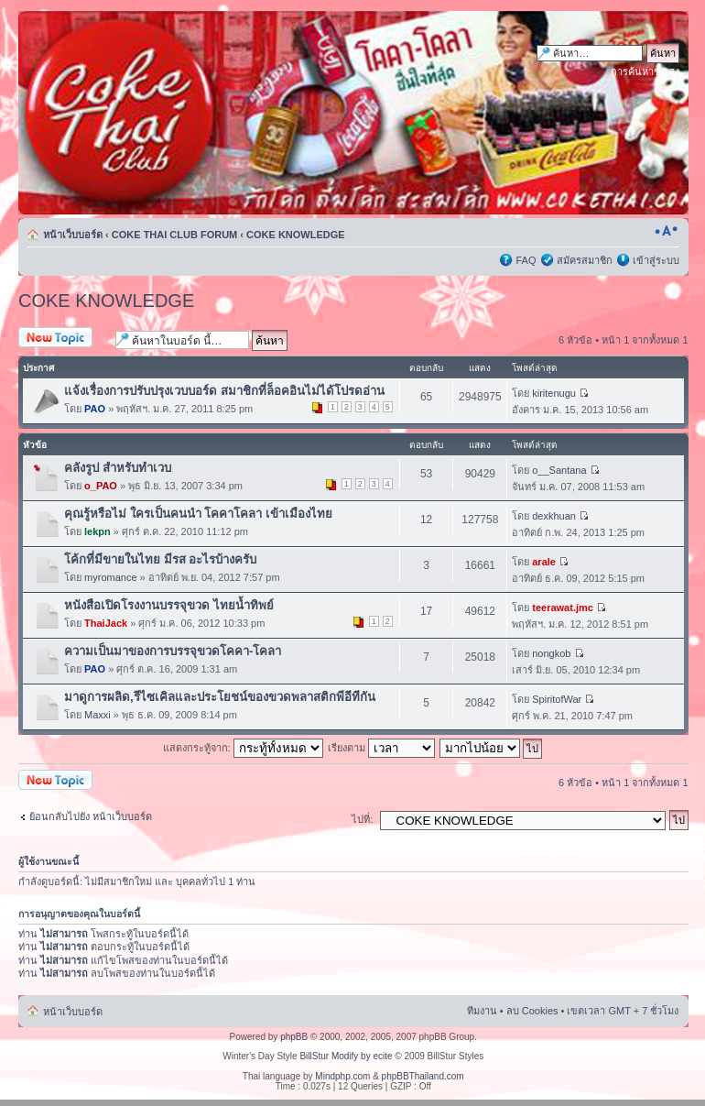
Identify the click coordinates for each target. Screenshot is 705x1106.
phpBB (294, 1037)
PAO (94, 408)
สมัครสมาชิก (585, 260)
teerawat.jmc (562, 607)
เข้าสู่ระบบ (656, 260)
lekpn (97, 531)
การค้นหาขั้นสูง (645, 71)
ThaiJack (105, 623)
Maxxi (97, 714)
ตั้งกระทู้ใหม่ (62, 338)
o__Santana (559, 470)
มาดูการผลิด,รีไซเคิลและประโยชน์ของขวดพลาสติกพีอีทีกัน (219, 697)
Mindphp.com (342, 1076)
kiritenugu (554, 393)
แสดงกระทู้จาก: (243, 747)
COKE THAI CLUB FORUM (175, 234)
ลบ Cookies (532, 1010)
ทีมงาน (482, 1010)
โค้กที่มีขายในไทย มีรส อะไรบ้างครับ (160, 559)
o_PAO (100, 485)
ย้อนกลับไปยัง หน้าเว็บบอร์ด (90, 816)
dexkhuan (554, 515)
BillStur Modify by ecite (345, 1056)
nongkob (551, 653)
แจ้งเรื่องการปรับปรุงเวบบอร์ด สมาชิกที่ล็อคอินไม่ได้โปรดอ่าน (224, 391)
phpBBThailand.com (423, 1076)
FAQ (525, 260)
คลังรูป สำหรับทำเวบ (117, 468)
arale (544, 561)
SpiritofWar (556, 699)
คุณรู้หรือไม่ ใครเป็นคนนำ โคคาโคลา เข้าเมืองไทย (198, 513)
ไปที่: (362, 819)
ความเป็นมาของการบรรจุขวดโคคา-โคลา (172, 651)
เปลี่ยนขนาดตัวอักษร (666, 231)
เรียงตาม (381, 747)
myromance (110, 577)
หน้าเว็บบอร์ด (73, 234)
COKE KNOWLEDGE (295, 234)
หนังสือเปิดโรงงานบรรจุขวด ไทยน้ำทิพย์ (169, 605)
